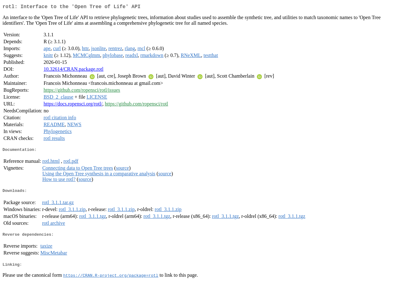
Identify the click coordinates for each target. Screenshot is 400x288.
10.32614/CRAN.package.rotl (73, 70)
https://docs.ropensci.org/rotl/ (72, 105)
